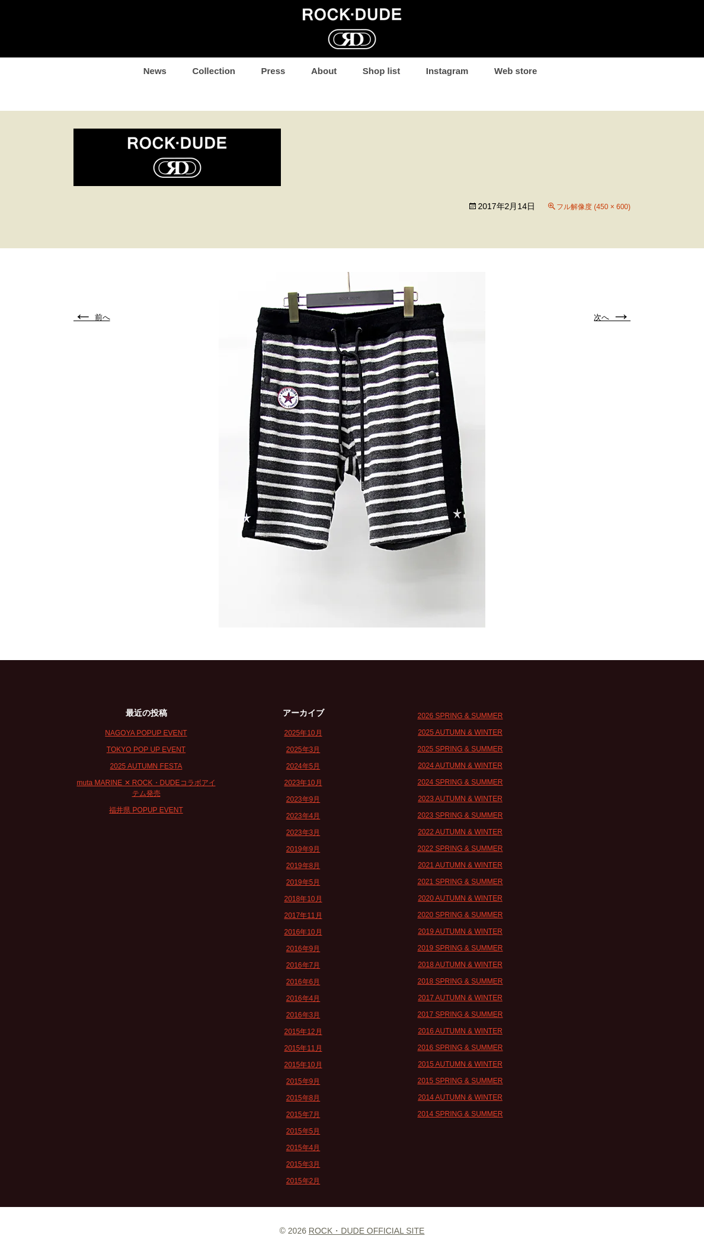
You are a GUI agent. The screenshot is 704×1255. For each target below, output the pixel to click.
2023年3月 (303, 832)
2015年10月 (303, 1065)
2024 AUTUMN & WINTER (460, 765)
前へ (91, 317)
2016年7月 (303, 965)
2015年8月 (303, 1098)
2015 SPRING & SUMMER (460, 1081)
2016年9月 (303, 949)
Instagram (447, 71)
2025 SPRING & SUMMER (460, 749)
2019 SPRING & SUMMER (460, 948)
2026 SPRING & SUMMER (460, 716)
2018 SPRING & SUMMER (460, 981)
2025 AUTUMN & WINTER (460, 732)
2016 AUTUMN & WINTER (460, 1031)
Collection (213, 71)
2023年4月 (303, 816)
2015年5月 (303, 1131)
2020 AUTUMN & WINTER (460, 898)
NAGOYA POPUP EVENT (146, 733)
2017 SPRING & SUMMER (460, 1014)
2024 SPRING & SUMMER (460, 782)
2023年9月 (303, 799)
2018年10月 (303, 899)
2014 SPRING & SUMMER (460, 1114)
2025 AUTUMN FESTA (146, 766)
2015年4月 (303, 1148)
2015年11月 (303, 1048)
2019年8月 (303, 866)
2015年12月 (303, 1031)
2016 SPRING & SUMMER (460, 1047)
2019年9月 (303, 849)
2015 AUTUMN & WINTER (460, 1064)
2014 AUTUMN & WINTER (460, 1097)
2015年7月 (303, 1114)
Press (273, 71)
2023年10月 (303, 783)
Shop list (381, 71)
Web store (515, 71)
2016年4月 (303, 998)
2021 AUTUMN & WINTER (460, 865)
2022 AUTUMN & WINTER (460, 832)
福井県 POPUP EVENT (146, 810)
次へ (612, 317)
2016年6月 (303, 982)
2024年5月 (303, 766)
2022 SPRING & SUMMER (460, 848)
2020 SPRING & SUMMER (460, 915)
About (324, 71)
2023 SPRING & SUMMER (460, 815)
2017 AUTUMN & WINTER (460, 998)
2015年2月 (303, 1181)
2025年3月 (303, 749)
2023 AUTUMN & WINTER (460, 799)
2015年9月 (303, 1081)
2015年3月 (303, 1164)
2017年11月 (303, 915)
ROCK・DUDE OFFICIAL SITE (367, 1230)
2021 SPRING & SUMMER (460, 882)
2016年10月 (303, 932)
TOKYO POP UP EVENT (146, 749)
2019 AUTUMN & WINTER (460, 931)
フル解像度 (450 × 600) (593, 207)
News (155, 71)
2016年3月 (303, 1015)
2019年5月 (303, 882)
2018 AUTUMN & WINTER (460, 965)
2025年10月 (303, 733)
